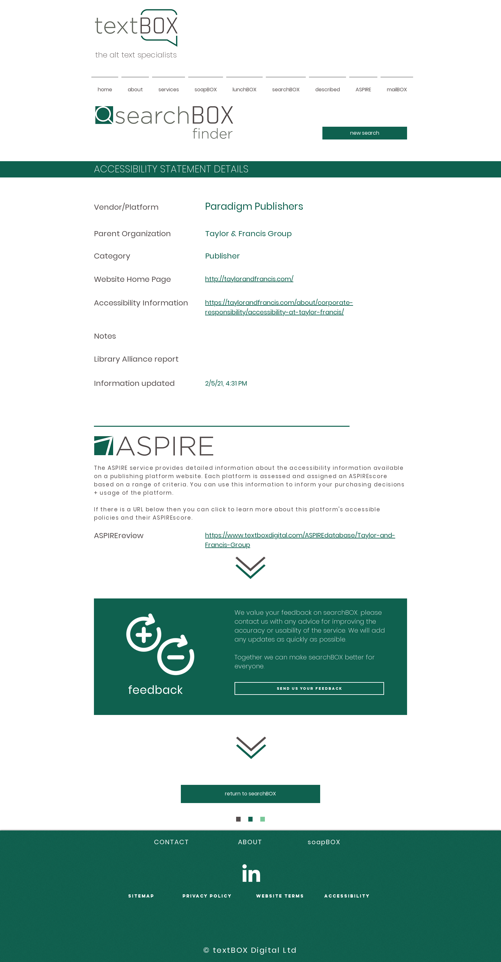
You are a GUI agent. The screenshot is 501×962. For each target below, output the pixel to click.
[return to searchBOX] (250, 794)
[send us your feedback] (309, 688)
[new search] (364, 133)
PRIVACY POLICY (207, 896)
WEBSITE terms (280, 896)
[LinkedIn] (251, 873)
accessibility (347, 896)
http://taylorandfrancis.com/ (249, 278)
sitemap (141, 896)
